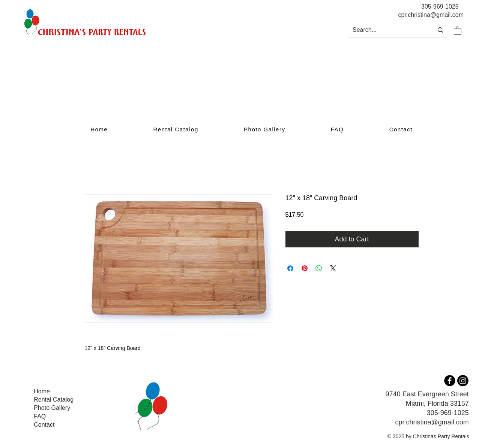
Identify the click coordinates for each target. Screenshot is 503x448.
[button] (457, 30)
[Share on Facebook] (290, 268)
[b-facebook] (449, 380)
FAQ (40, 416)
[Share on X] (333, 268)
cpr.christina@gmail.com (431, 422)
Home (42, 391)
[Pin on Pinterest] (304, 268)
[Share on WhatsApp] (318, 268)
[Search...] (385, 30)
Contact (44, 424)
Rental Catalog (54, 399)
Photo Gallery (52, 408)
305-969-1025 (440, 6)
